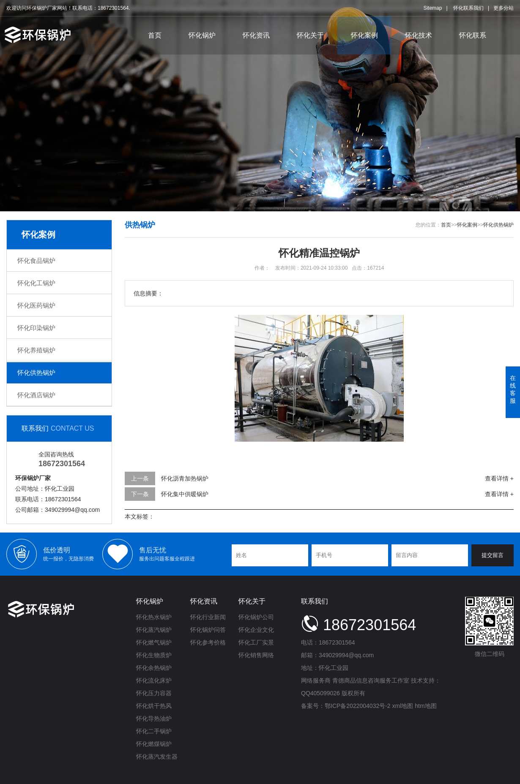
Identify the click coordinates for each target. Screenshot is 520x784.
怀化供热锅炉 (36, 372)
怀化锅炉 (202, 35)
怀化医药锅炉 (36, 305)
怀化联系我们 (468, 8)
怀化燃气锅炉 (154, 642)
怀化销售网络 (256, 655)
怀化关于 (310, 35)
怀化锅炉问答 (208, 629)
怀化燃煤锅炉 (154, 743)
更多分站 (503, 8)
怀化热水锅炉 (154, 617)
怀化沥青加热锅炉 (184, 478)
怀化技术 (418, 35)
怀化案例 (364, 35)
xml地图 (402, 705)
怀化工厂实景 (256, 642)
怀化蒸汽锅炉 (154, 629)
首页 (154, 35)
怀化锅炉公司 (256, 617)
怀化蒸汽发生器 (157, 756)
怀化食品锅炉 (36, 260)
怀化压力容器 (154, 693)
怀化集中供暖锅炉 (184, 494)
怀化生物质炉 (154, 655)
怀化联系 (472, 35)
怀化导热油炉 (154, 718)
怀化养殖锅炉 (36, 350)
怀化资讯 (256, 35)
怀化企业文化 (256, 629)
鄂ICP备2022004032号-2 (358, 705)
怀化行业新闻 (208, 617)
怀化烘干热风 (154, 705)
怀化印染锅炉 (36, 327)
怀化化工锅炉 (36, 283)
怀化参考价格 (208, 642)
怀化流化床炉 (154, 680)
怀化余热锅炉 (154, 667)
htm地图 (425, 705)
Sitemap (432, 8)
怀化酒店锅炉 (36, 395)
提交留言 (493, 555)
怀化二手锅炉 (154, 731)
